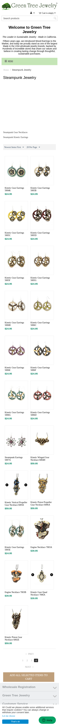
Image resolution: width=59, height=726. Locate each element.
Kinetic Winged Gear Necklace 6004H (40, 458)
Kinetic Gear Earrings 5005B (40, 189)
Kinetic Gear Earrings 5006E (14, 368)
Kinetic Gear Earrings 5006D (40, 413)
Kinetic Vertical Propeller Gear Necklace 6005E (16, 503)
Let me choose (8, 716)
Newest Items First (14, 147)
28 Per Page (33, 147)
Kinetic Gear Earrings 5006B (14, 323)
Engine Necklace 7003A (41, 547)
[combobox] (29, 18)
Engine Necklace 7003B (15, 592)
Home (6, 70)
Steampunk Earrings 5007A (14, 458)
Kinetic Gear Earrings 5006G (14, 413)
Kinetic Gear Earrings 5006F (40, 368)
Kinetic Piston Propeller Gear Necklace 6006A (41, 503)
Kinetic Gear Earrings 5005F (14, 279)
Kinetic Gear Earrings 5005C (14, 234)
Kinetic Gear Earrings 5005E (14, 548)
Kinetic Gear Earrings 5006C (40, 323)
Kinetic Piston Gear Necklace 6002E (13, 638)
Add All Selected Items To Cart (29, 677)
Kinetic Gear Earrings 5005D (40, 234)
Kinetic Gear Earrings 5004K (14, 189)
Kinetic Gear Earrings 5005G (40, 279)
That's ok (15, 721)
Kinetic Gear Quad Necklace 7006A (39, 593)
